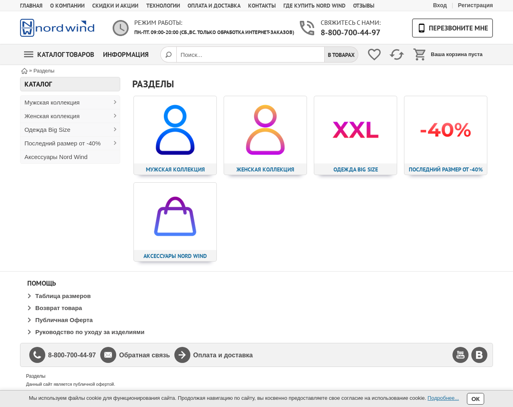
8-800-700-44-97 (350, 32)
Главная (31, 5)
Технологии (163, 5)
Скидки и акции (115, 5)
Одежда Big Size (47, 129)
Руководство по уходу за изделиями (89, 331)
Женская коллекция (52, 116)
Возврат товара (58, 307)
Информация (126, 54)
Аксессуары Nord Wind (55, 156)
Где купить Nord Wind (314, 5)
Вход (440, 5)
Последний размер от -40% (62, 143)
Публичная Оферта (64, 319)
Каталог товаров (59, 54)
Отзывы (363, 5)
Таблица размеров (63, 295)
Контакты (262, 5)
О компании (67, 5)
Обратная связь (144, 355)
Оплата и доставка (214, 5)
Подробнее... (443, 398)
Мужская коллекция (52, 102)
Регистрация (475, 5)
